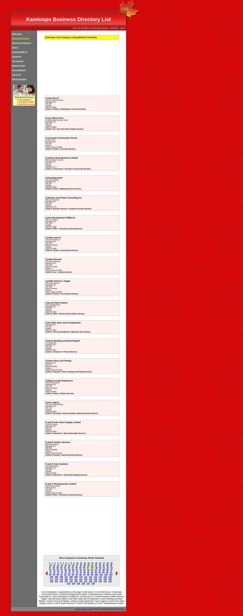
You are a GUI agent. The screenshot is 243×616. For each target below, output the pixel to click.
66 (96, 570)
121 (71, 579)
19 (111, 563)
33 (100, 565)
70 (111, 570)
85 (103, 572)
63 (84, 570)
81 (88, 572)
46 (84, 568)
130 (51, 581)
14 (92, 563)
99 (92, 574)
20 (50, 565)
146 (83, 583)
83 (96, 572)
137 (85, 581)
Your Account (18, 61)
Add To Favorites (19, 79)
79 (81, 572)
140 (100, 581)
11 (81, 563)
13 (88, 563)
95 (77, 574)
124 (85, 579)
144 (73, 583)
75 (65, 572)
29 (84, 565)
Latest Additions (19, 70)
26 (73, 565)
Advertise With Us (19, 52)
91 (61, 574)
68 (103, 570)
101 (101, 574)
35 (107, 565)
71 (50, 572)
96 (80, 574)
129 (110, 579)
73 (58, 572)
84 (100, 572)
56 (58, 570)
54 (50, 570)
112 (90, 577)
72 (54, 572)
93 (69, 574)
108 (71, 577)
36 (111, 565)
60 (73, 570)
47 (88, 568)
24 (65, 565)
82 (92, 572)
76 (69, 572)
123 (80, 579)
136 (80, 581)
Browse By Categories (21, 43)
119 (61, 579)
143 (68, 583)
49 (96, 568)
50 (100, 568)
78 (77, 572)
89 (54, 574)
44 (76, 568)
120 (66, 579)
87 (111, 572)
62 (81, 570)
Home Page (17, 34)
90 (58, 574)
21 (54, 565)
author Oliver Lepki (84, 609)
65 (92, 570)
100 (96, 574)
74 (62, 572)
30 (88, 565)
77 (73, 572)
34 (103, 565)
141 (105, 581)
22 (58, 565)
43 (73, 568)
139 (95, 581)
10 (77, 563)
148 (93, 583)
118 (56, 579)
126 (95, 579)
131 (56, 581)
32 (96, 565)
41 (65, 568)
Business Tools (18, 66)
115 (105, 577)
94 (73, 574)
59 (69, 570)
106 (61, 577)
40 (61, 568)
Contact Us (16, 57)
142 (110, 581)
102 (106, 574)
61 (77, 570)
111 (85, 577)
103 (110, 574)
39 (57, 568)
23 (62, 565)
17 (104, 563)
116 (110, 577)
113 (95, 577)
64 (88, 570)
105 (56, 577)
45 (80, 568)
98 (88, 574)
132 (61, 581)
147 (88, 583)
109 (76, 577)
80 (84, 572)
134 (71, 581)
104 (51, 577)
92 (65, 574)
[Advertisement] (71, 69)
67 (100, 570)
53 (112, 568)
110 (80, 577)
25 (69, 565)
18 (107, 563)
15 (96, 563)
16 (100, 563)
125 (90, 579)
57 (62, 570)
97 (84, 574)
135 (76, 581)
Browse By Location (20, 38)
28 (81, 565)
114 (100, 577)
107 (66, 577)
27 (77, 565)
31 (92, 565)
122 (76, 579)
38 (54, 568)
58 (65, 570)
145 (78, 583)
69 (107, 570)
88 (50, 574)
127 (100, 579)
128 (105, 579)
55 (54, 570)
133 (66, 581)
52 (108, 568)
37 (50, 568)
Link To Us (16, 75)
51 (104, 568)
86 (107, 572)
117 (51, 579)
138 (90, 581)
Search (15, 47)
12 (85, 563)
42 (69, 568)
